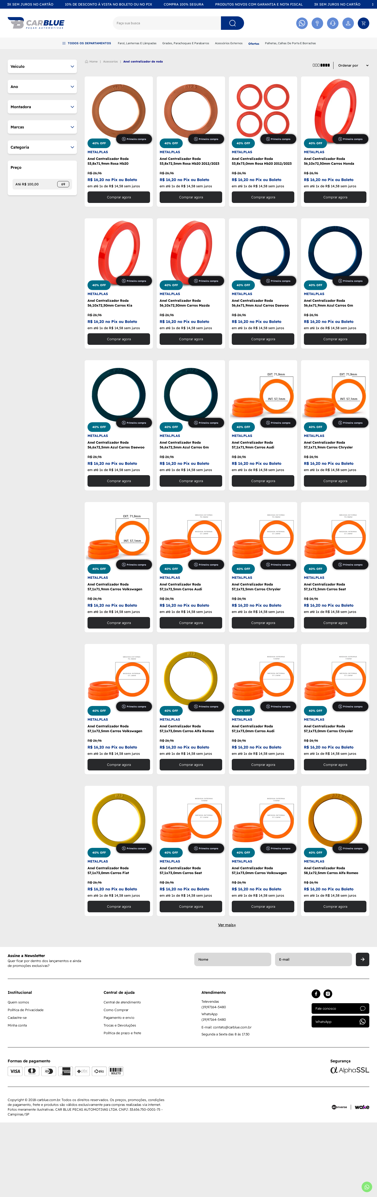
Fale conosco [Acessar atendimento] (340, 1083)
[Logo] (36, 23)
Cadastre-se (17, 1092)
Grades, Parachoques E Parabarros (185, 43)
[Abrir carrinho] (363, 23)
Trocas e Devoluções (120, 1100)
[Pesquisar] (232, 23)
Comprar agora (119, 272)
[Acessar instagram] (327, 1068)
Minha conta (17, 1100)
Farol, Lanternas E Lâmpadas (137, 43)
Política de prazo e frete (122, 1107)
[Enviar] (362, 1034)
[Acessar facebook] (316, 1068)
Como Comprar (116, 1084)
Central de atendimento (122, 1077)
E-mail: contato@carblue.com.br (226, 1102)
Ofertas (253, 43)
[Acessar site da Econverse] (341, 1181)
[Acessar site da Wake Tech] (362, 1181)
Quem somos (18, 1077)
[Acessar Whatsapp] (302, 23)
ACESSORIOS (110, 136)
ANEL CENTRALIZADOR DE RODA (143, 136)
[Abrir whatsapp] (367, 1187)
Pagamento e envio (119, 1092)
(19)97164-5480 (213, 1081)
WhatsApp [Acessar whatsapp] (340, 1096)
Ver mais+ (227, 999)
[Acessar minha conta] (348, 23)
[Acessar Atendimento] (317, 23)
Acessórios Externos (229, 43)
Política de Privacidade (26, 1084)
